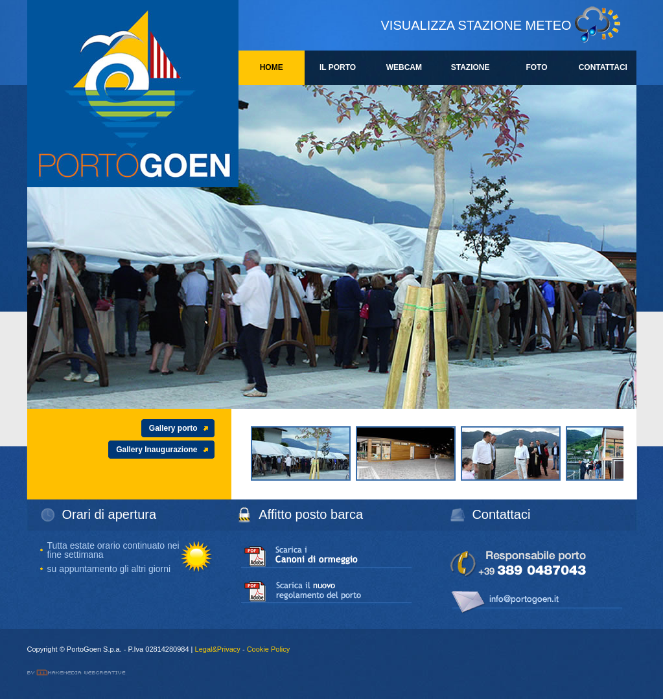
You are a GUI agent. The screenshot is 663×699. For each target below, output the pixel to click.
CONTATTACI (603, 67)
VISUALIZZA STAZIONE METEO (476, 25)
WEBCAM (404, 67)
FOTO (536, 67)
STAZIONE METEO (470, 74)
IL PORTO (338, 67)
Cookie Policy (268, 649)
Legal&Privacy (217, 649)
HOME (271, 67)
